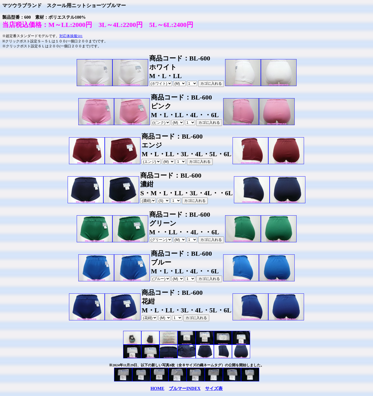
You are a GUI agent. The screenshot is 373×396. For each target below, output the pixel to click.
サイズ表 (214, 388)
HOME (157, 388)
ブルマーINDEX (185, 388)
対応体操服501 (71, 36)
